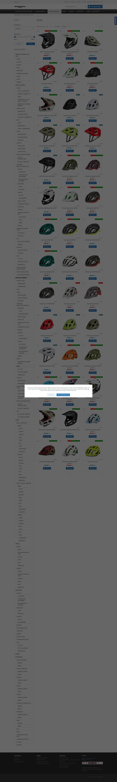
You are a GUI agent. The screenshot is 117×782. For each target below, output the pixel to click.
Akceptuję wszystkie (63, 395)
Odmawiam (51, 395)
